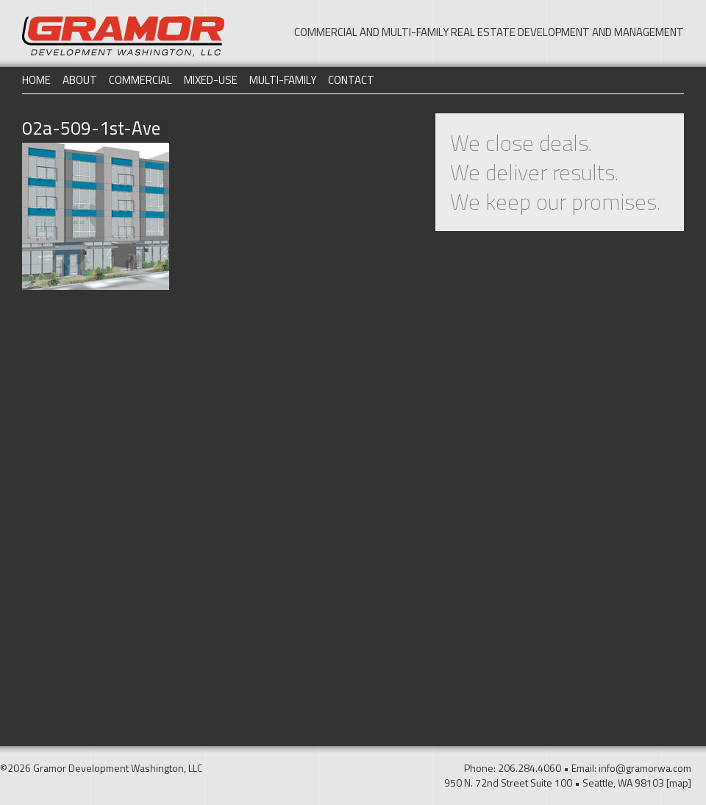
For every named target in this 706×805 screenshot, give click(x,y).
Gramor (123, 36)
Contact (351, 79)
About (80, 79)
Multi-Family (282, 79)
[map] (678, 782)
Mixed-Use (211, 79)
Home (36, 79)
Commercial (140, 79)
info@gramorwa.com (645, 768)
